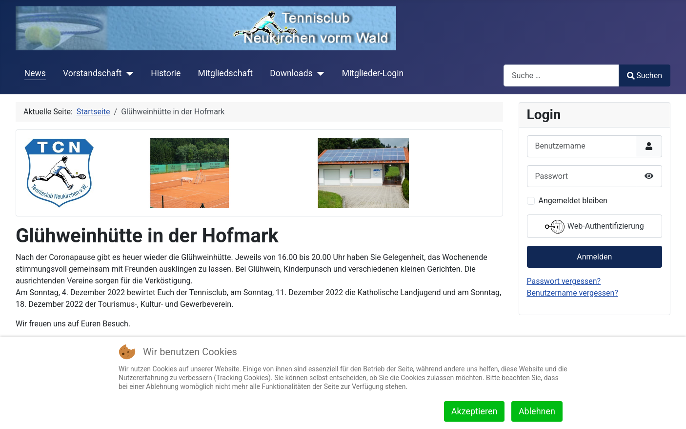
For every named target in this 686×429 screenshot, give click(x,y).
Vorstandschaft (92, 73)
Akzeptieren (474, 411)
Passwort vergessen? (564, 281)
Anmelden (594, 256)
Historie (166, 73)
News (35, 73)
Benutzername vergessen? (572, 293)
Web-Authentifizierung (594, 226)
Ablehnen (537, 411)
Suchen (644, 75)
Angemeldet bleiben (573, 200)
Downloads (291, 73)
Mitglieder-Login (373, 73)
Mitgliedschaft (225, 73)
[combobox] (561, 75)
